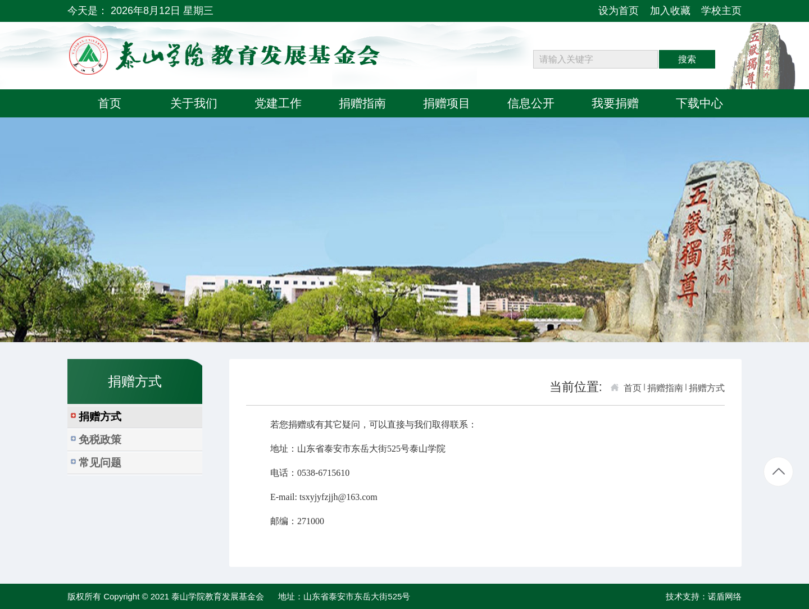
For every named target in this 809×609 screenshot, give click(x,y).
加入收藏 (670, 10)
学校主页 (721, 10)
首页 (633, 388)
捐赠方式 (707, 388)
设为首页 (618, 10)
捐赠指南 (665, 388)
